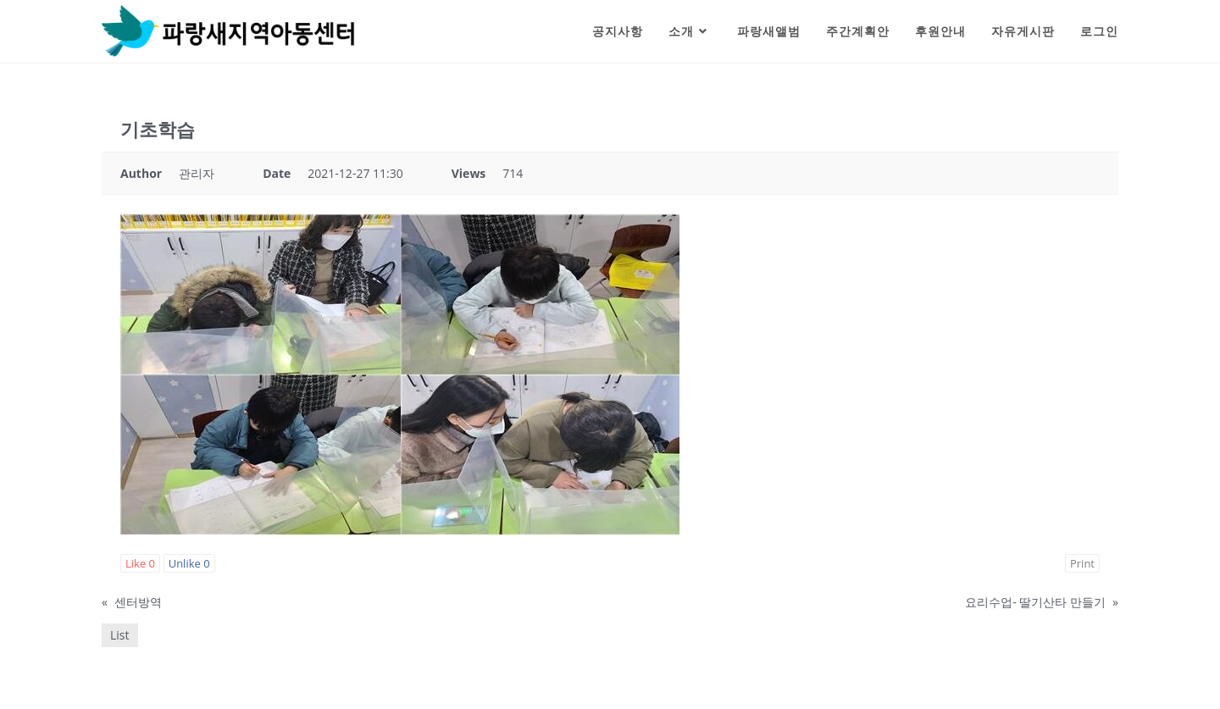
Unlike (189, 563)
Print (1082, 563)
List (120, 635)
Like (140, 563)
